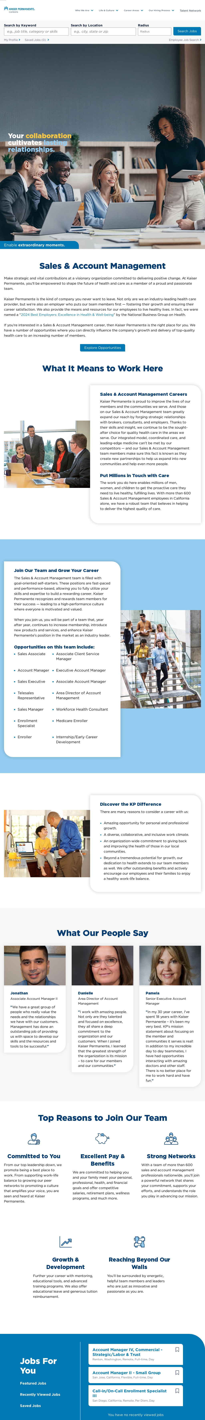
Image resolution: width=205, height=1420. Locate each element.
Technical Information (177, 1406)
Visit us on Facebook (138, 1382)
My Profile (11, 39)
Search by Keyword (20, 25)
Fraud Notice (54, 1413)
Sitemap (72, 1413)
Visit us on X (43, 1382)
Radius (143, 25)
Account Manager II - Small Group (126, 1168)
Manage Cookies (129, 1413)
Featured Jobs (33, 1179)
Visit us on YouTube (115, 1382)
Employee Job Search (184, 39)
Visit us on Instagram (162, 1382)
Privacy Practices (121, 1406)
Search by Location (86, 25)
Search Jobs (187, 31)
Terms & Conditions (91, 1406)
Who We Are (82, 10)
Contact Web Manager (98, 1413)
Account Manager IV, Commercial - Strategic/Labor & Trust (127, 1148)
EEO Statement (147, 1406)
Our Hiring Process (159, 10)
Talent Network (190, 10)
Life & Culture (106, 10)
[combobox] (103, 31)
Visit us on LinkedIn (90, 1382)
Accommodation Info (59, 1406)
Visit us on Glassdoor (67, 1382)
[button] (177, 1145)
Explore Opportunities (102, 143)
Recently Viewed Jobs (40, 1190)
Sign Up (110, 1317)
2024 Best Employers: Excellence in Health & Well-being (67, 110)
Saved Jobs (36, 40)
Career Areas (131, 10)
